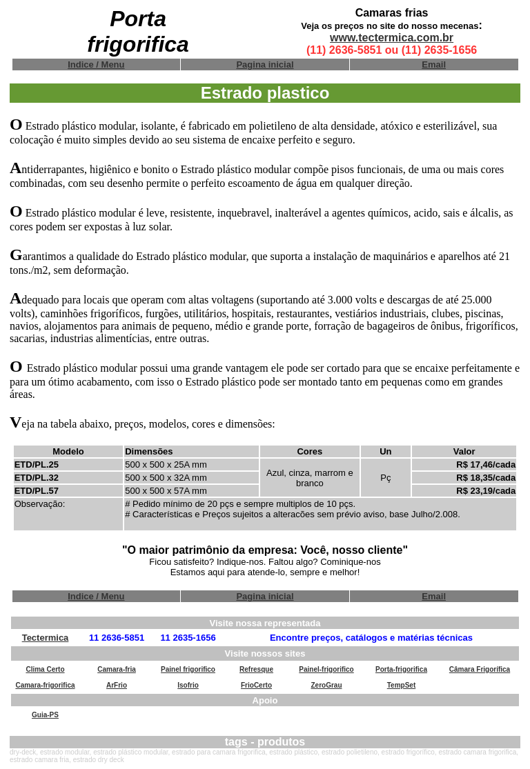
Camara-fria (116, 669)
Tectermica (45, 637)
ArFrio (116, 685)
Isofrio (188, 685)
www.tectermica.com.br (391, 37)
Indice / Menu (96, 64)
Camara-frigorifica (45, 685)
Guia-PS (45, 715)
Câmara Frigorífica (479, 669)
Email (434, 64)
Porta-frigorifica (401, 669)
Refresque (256, 669)
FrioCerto (256, 685)
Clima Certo (45, 669)
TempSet (401, 685)
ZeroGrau (326, 685)
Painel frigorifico (188, 669)
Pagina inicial (264, 64)
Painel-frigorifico (326, 669)
